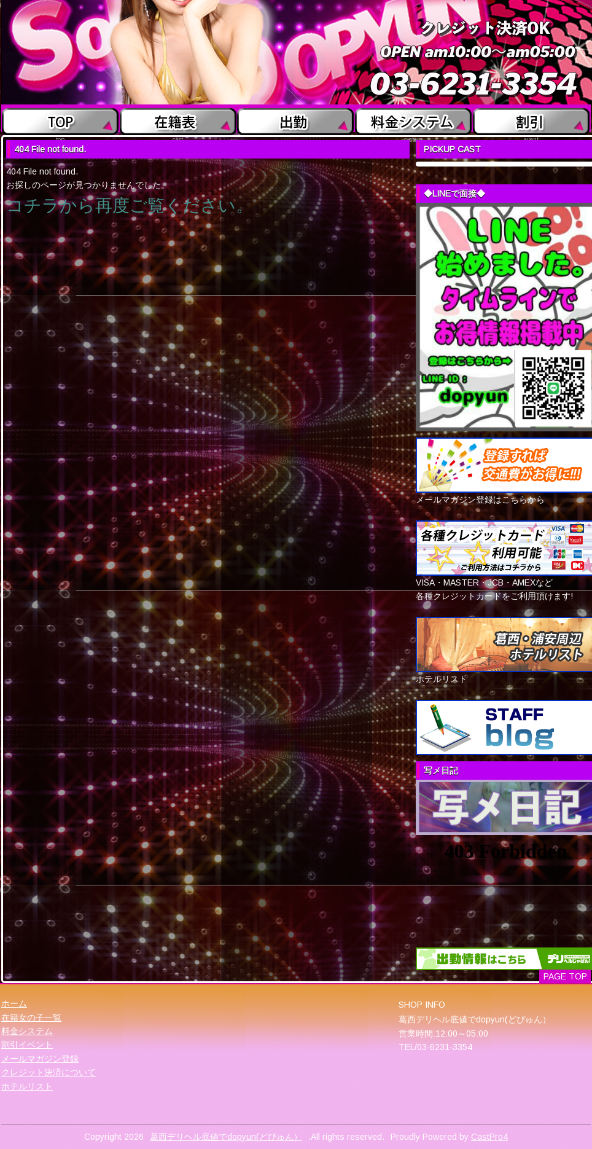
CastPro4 (489, 1137)
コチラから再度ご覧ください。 (129, 205)
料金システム (27, 1031)
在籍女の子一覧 (31, 1017)
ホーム (14, 1003)
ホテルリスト (27, 1086)
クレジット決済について (48, 1072)
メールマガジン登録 (40, 1059)
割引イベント (27, 1044)
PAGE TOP (565, 976)
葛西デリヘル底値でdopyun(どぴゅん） (226, 1137)
